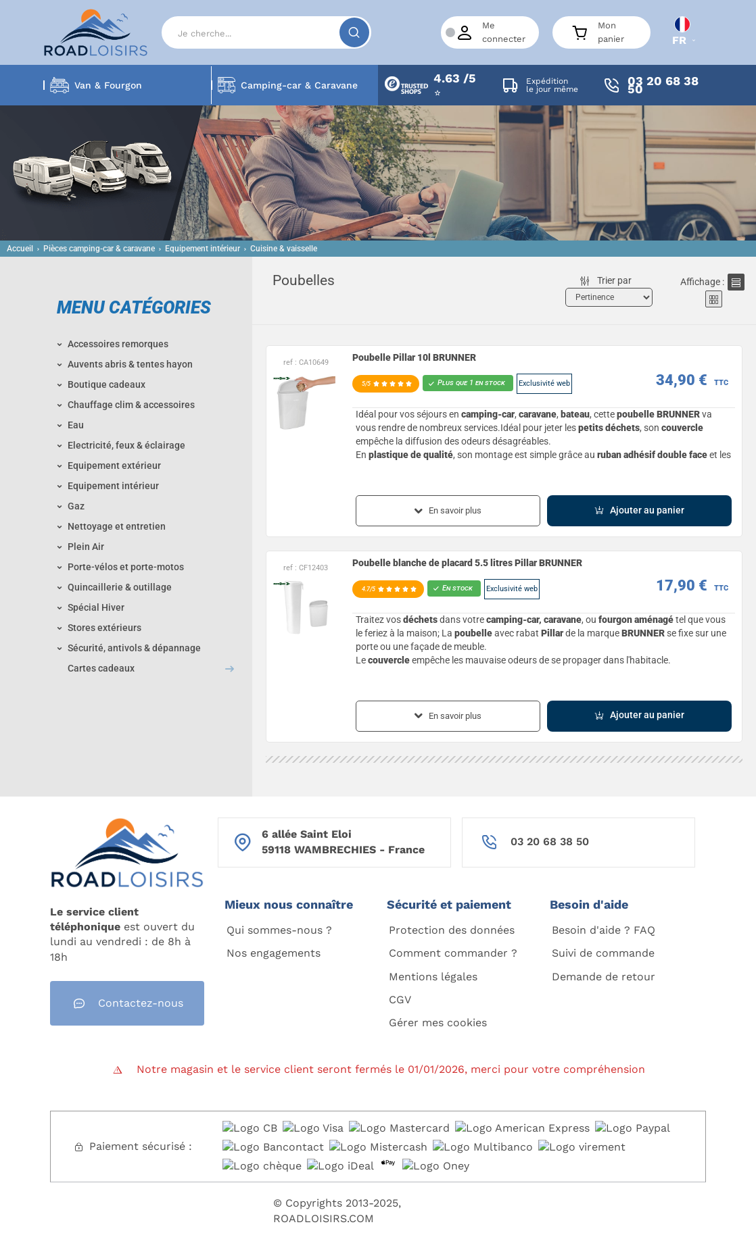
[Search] (266, 32)
